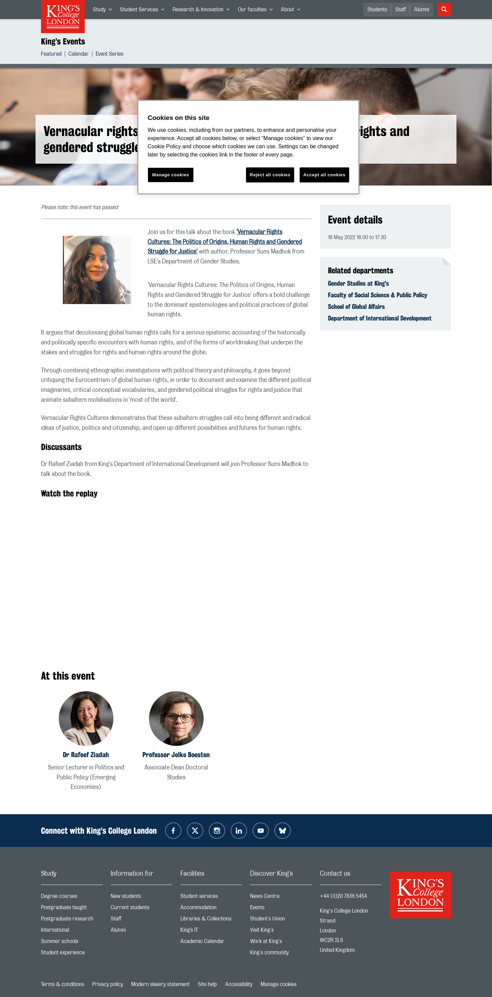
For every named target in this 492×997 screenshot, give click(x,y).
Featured (51, 54)
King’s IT (211, 931)
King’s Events (63, 41)
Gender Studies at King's (358, 283)
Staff (400, 9)
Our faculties (257, 11)
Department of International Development (380, 318)
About (292, 11)
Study (104, 11)
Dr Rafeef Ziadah (86, 755)
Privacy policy (107, 984)
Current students (141, 909)
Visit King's (281, 931)
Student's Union (281, 920)
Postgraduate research (71, 920)
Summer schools (71, 943)
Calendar (78, 54)
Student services (211, 897)
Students (377, 9)
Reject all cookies (270, 174)
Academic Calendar (211, 943)
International (71, 931)
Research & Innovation (203, 11)
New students (141, 897)
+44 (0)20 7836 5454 (343, 896)
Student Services (144, 11)
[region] (248, 147)
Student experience (71, 954)
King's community (281, 954)
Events (281, 909)
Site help (207, 984)
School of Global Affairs (356, 306)
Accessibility (238, 984)
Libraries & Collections (211, 920)
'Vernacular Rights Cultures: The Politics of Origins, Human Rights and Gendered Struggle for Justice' (225, 242)
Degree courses (71, 897)
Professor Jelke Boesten (176, 755)
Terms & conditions (62, 984)
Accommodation (211, 909)
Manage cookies (279, 984)
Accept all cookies (324, 174)
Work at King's (281, 943)
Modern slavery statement (160, 984)
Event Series (109, 54)
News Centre (281, 897)
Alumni (421, 9)
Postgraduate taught (71, 909)
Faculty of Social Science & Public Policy (377, 294)
